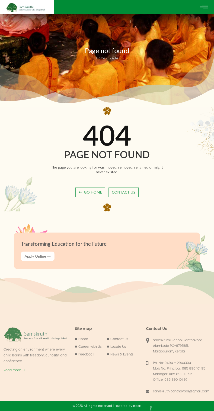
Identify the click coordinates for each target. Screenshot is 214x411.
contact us (123, 198)
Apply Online (38, 281)
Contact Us (119, 405)
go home (90, 198)
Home (100, 58)
